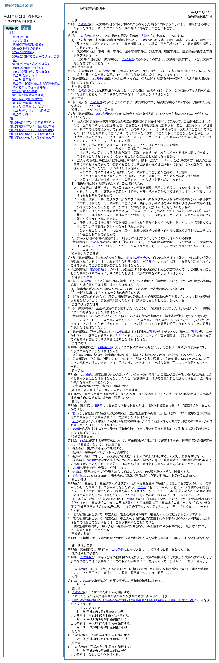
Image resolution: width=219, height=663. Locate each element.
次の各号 (102, 113)
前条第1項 (105, 347)
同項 (152, 331)
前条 (99, 308)
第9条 (99, 405)
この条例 (84, 24)
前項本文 (78, 499)
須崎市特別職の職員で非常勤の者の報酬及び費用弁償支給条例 (133, 600)
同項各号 (148, 261)
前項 (75, 296)
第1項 (118, 331)
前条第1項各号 (136, 257)
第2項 (76, 428)
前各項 (76, 475)
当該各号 (147, 35)
